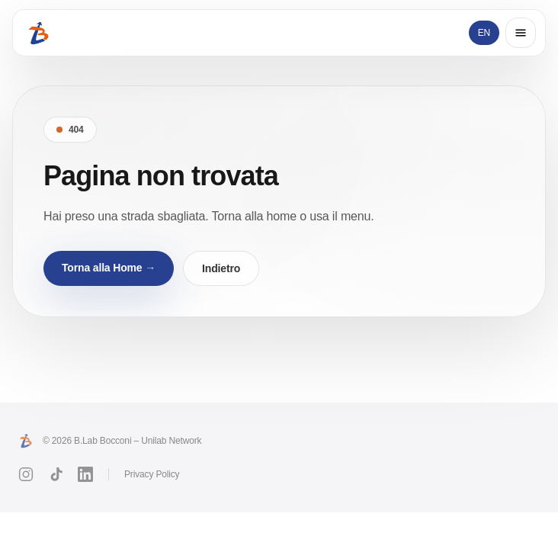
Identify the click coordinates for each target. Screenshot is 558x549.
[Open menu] (520, 33)
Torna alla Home (109, 268)
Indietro (221, 268)
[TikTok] (56, 474)
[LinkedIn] (85, 474)
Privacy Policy (151, 474)
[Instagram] (26, 474)
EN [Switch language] (484, 32)
